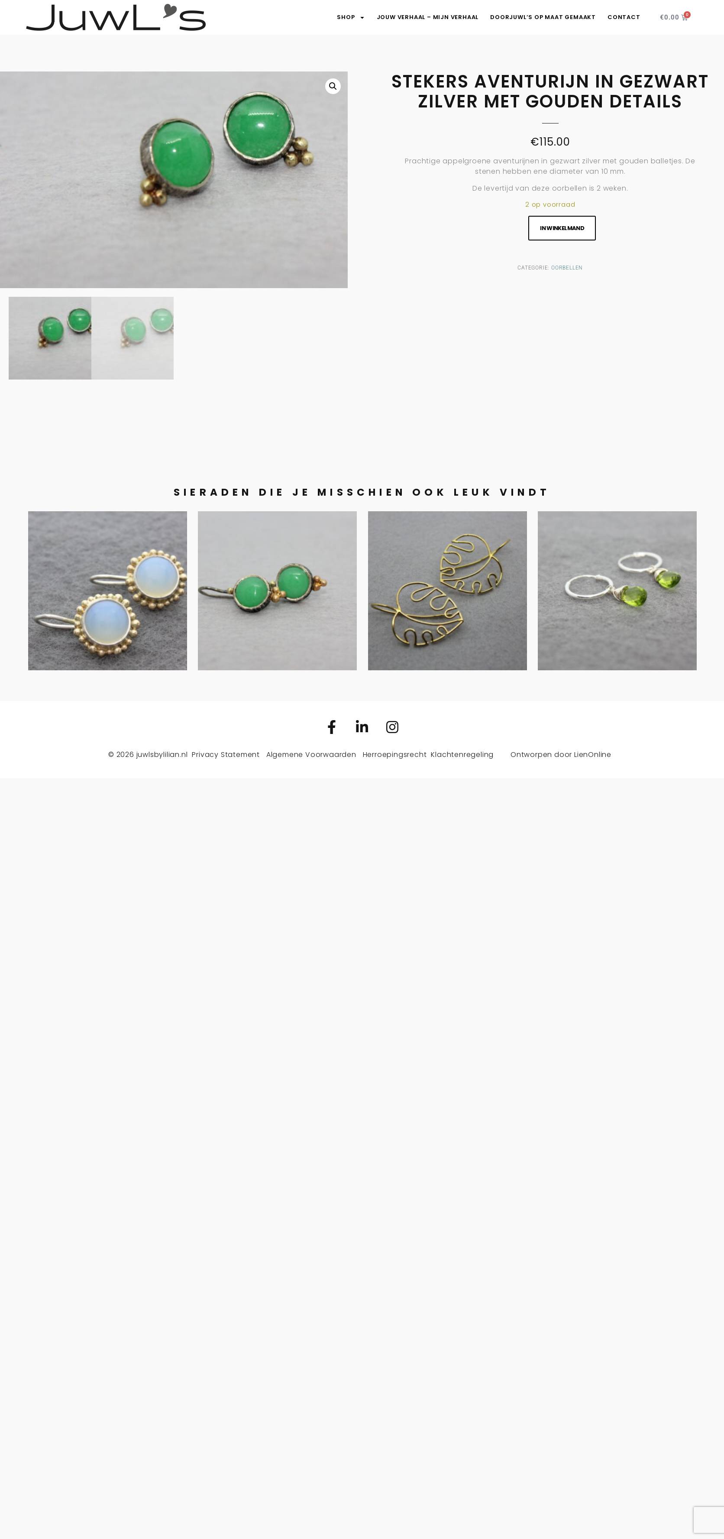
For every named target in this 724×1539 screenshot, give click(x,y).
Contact (624, 17)
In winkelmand (562, 228)
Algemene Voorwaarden (311, 755)
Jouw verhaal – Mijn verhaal (428, 17)
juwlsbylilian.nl (162, 755)
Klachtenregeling (462, 755)
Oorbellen (567, 268)
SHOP (351, 17)
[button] (333, 86)
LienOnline (592, 755)
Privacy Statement (226, 755)
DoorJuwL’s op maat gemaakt (543, 17)
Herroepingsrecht (395, 755)
